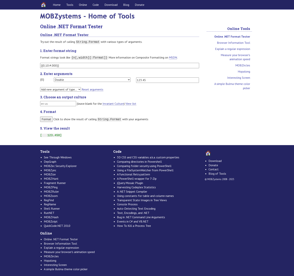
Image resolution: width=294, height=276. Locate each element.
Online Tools (238, 28)
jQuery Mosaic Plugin (130, 183)
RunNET (49, 213)
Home (57, 5)
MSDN (173, 57)
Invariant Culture (113, 103)
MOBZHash (51, 217)
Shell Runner (52, 208)
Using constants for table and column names (145, 196)
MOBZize (50, 174)
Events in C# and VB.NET (132, 221)
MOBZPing (51, 187)
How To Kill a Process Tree (134, 226)
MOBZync (50, 170)
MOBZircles (242, 65)
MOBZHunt (51, 178)
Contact (213, 169)
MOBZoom (51, 196)
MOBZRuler (51, 191)
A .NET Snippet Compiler (132, 191)
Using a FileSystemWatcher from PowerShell (145, 170)
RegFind (49, 200)
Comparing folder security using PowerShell (144, 166)
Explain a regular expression (232, 49)
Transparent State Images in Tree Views (142, 200)
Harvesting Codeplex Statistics (136, 187)
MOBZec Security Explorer (60, 166)
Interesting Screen (238, 77)
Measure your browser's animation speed (235, 57)
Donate (139, 5)
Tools (69, 5)
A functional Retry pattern (133, 174)
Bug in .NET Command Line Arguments (141, 217)
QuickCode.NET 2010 (57, 226)
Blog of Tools (217, 173)
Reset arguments (92, 89)
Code (96, 5)
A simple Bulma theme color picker (232, 86)
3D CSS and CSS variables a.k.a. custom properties (148, 157)
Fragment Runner (55, 183)
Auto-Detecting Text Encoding (136, 208)
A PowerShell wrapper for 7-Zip (137, 178)
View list (130, 103)
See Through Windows (58, 157)
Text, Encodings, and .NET (133, 213)
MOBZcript (51, 221)
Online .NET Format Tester (232, 36)
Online (83, 5)
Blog (126, 5)
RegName (50, 204)
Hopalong (244, 71)
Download (111, 5)
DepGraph (50, 161)
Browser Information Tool (233, 43)
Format (46, 119)
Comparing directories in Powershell (139, 161)
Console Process (127, 204)
